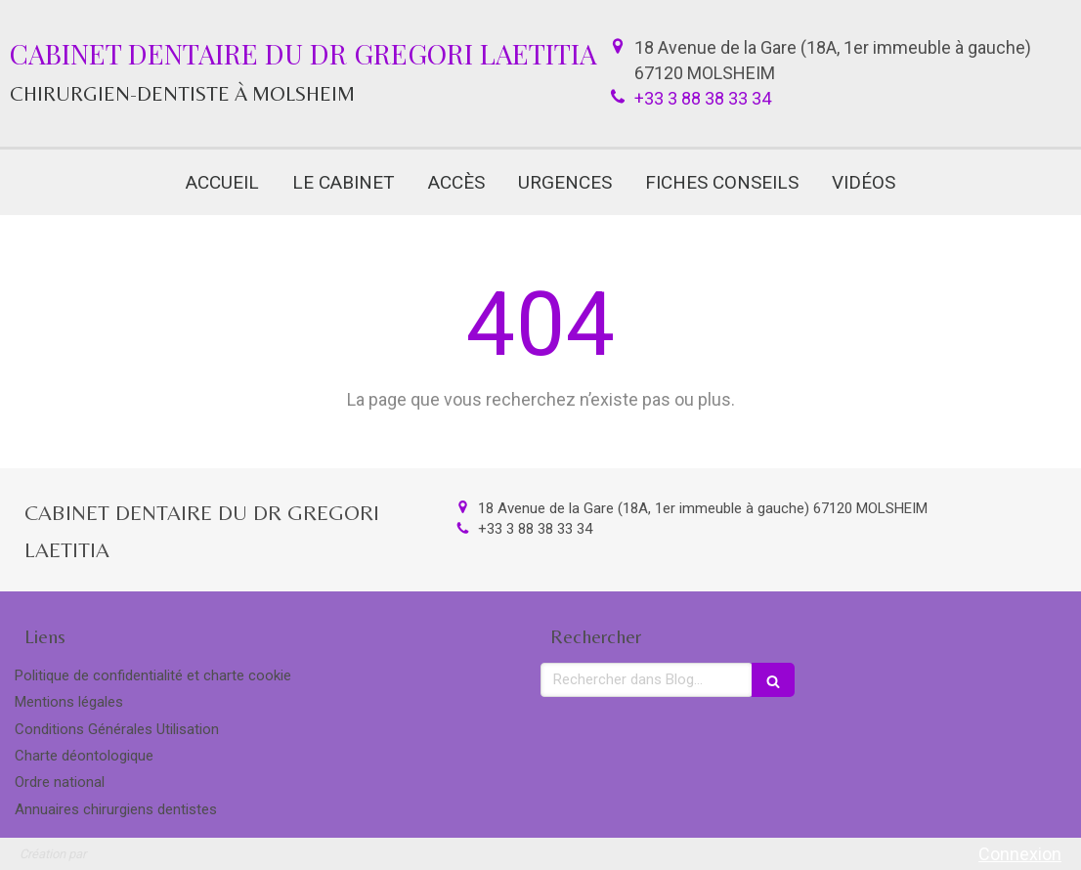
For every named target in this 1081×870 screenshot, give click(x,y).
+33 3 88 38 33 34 (702, 98)
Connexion (1019, 854)
